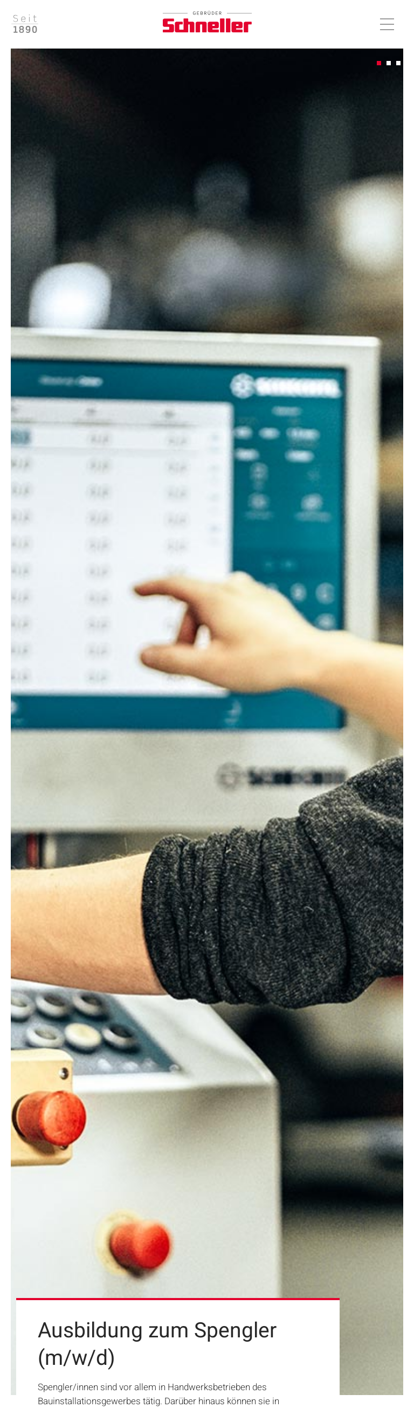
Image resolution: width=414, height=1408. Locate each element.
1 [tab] (379, 63)
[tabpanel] (207, 722)
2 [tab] (389, 63)
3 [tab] (399, 63)
